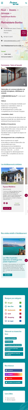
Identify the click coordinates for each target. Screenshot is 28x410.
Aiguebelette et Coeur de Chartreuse (13, 354)
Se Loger (13, 321)
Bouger (13, 303)
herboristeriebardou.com (12, 40)
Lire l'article (7, 274)
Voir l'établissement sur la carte (12, 46)
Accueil (3, 10)
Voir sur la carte (24, 33)
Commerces (5, 13)
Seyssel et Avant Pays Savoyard (12, 349)
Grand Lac (9, 341)
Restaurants (13, 310)
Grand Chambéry (11, 338)
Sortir (13, 314)
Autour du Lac (14, 3)
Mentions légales (11, 400)
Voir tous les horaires (6, 56)
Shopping (13, 10)
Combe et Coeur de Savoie (13, 345)
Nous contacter (11, 398)
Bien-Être (13, 306)
